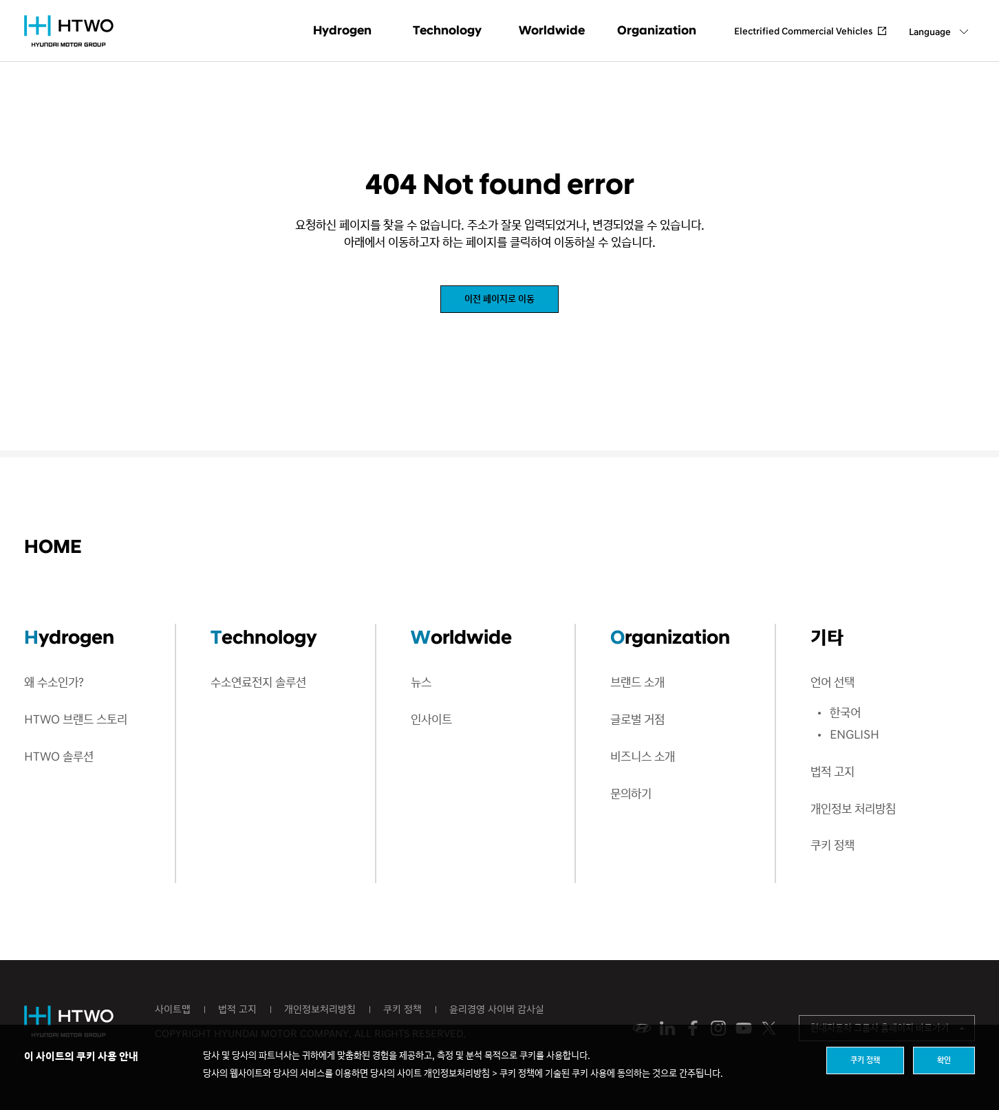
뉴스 (421, 682)
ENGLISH (854, 735)
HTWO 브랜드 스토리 (75, 720)
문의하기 (631, 794)
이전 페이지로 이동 (499, 299)
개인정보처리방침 (320, 1009)
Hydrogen (342, 31)
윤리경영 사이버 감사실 (496, 1009)
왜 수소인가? (54, 682)
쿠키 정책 (832, 845)
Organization (656, 31)
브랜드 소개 (637, 682)
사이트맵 (173, 1009)
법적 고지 (832, 772)
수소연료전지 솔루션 (258, 682)
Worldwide (552, 31)
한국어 (845, 713)
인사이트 (431, 720)
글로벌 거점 (637, 720)
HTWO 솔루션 (59, 757)
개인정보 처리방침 (853, 809)
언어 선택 (832, 682)
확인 (944, 1060)
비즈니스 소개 (642, 757)
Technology (447, 31)
